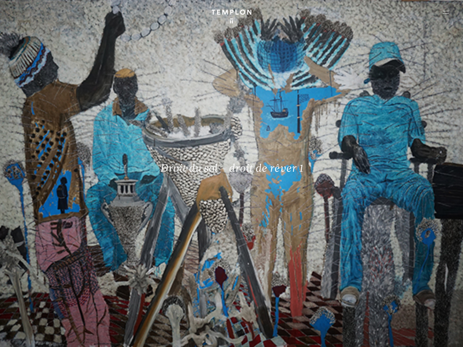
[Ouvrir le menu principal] (445, 12)
